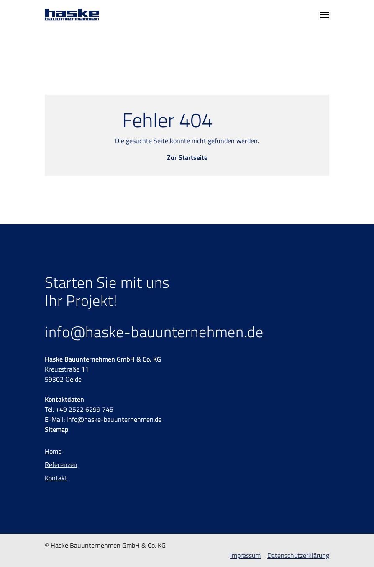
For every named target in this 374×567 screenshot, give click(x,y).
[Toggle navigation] (324, 15)
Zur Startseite (187, 157)
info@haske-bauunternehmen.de (154, 331)
